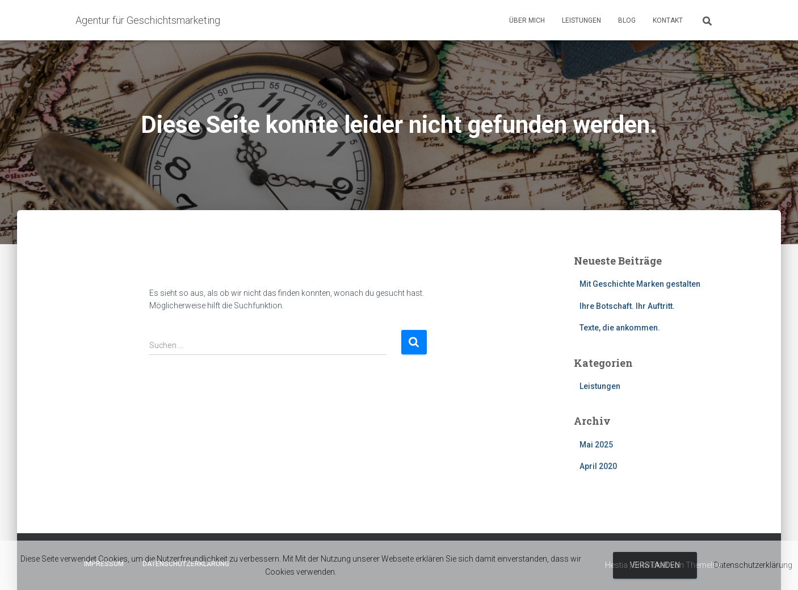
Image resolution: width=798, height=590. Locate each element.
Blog (627, 20)
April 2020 (598, 466)
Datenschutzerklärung (753, 565)
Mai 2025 (596, 444)
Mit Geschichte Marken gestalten (639, 283)
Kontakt (668, 20)
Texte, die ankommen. (619, 327)
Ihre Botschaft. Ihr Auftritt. (627, 306)
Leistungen (581, 20)
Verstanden (655, 565)
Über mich (527, 20)
